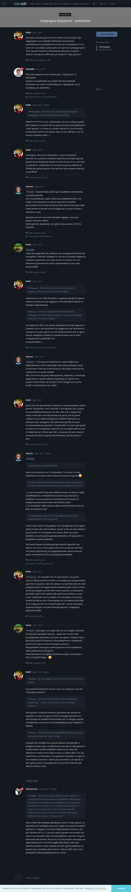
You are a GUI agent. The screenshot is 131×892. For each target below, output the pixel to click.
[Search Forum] (94, 3)
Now (99, 89)
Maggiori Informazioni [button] (95, 888)
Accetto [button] (121, 888)
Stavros (34, 288)
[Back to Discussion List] (3, 3)
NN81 (31, 192)
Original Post (102, 42)
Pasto (34, 312)
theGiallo (35, 111)
